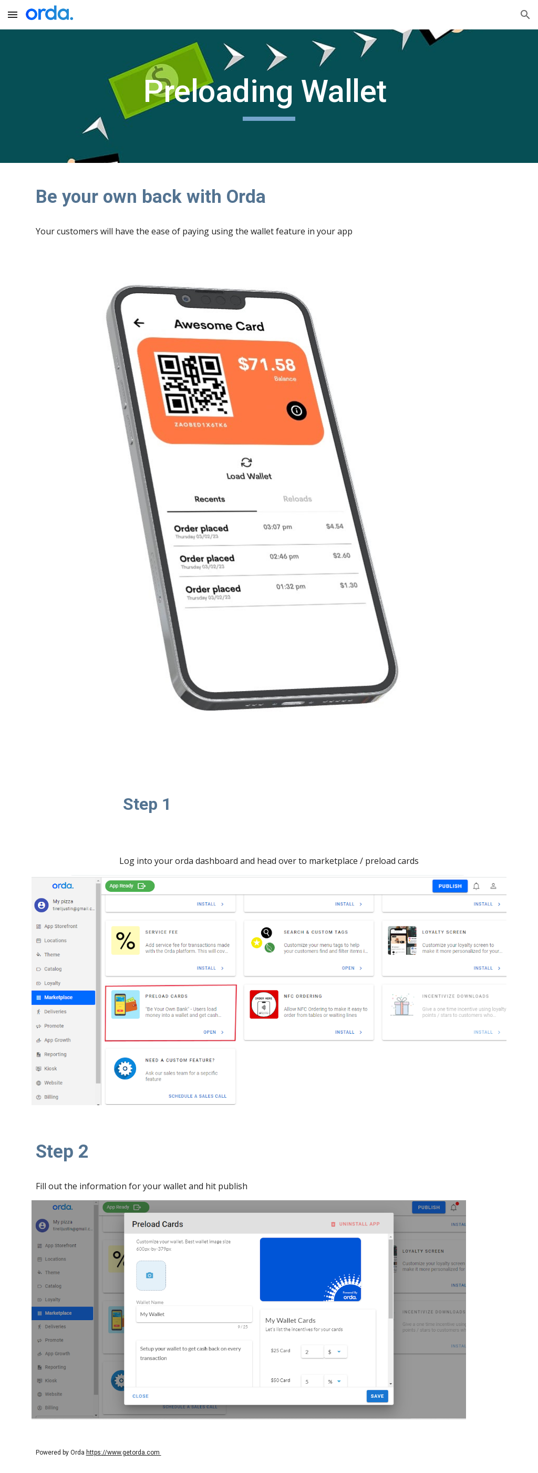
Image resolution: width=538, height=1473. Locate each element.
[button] (12, 14)
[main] (268, 96)
